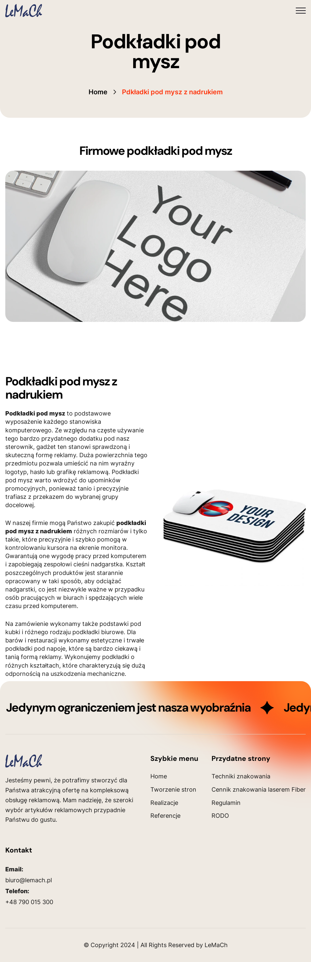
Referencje (165, 815)
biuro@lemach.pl (28, 880)
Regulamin (226, 802)
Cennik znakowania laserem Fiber (259, 789)
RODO (220, 815)
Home (98, 92)
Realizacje (164, 802)
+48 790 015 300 (29, 901)
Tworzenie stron (173, 789)
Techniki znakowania (241, 776)
